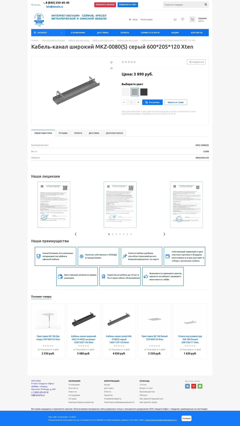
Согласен (186, 418)
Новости (73, 392)
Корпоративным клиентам (81, 402)
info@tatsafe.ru (54, 6)
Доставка (103, 32)
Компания (74, 381)
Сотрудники (74, 395)
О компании (78, 32)
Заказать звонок (105, 4)
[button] (109, 234)
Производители (147, 392)
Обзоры (143, 395)
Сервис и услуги (150, 32)
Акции (175, 32)
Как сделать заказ (148, 402)
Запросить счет (127, 4)
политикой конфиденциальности (161, 420)
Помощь (145, 381)
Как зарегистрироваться (151, 399)
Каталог (42, 32)
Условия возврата (112, 399)
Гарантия (108, 395)
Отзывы (73, 399)
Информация (111, 381)
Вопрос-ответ (146, 388)
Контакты (196, 32)
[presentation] (75, 233)
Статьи (143, 385)
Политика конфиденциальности (119, 402)
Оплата (124, 32)
